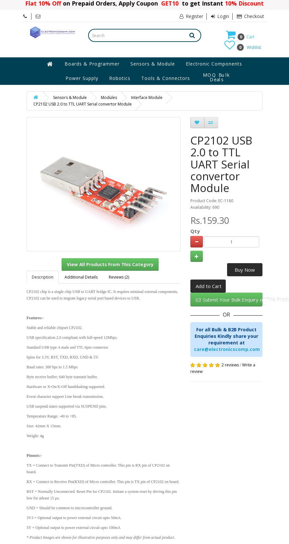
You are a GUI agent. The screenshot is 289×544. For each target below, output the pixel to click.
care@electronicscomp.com (227, 349)
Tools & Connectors (165, 78)
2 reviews (230, 365)
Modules (109, 97)
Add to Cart (209, 286)
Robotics (119, 78)
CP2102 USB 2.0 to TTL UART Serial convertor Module (82, 104)
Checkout (250, 16)
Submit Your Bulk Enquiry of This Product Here (229, 299)
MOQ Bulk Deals (216, 77)
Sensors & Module (152, 64)
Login (220, 16)
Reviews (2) (119, 277)
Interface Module (147, 97)
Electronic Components (214, 64)
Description (42, 277)
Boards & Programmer (92, 64)
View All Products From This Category (110, 264)
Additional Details (81, 277)
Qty (195, 231)
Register (191, 16)
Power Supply (82, 78)
